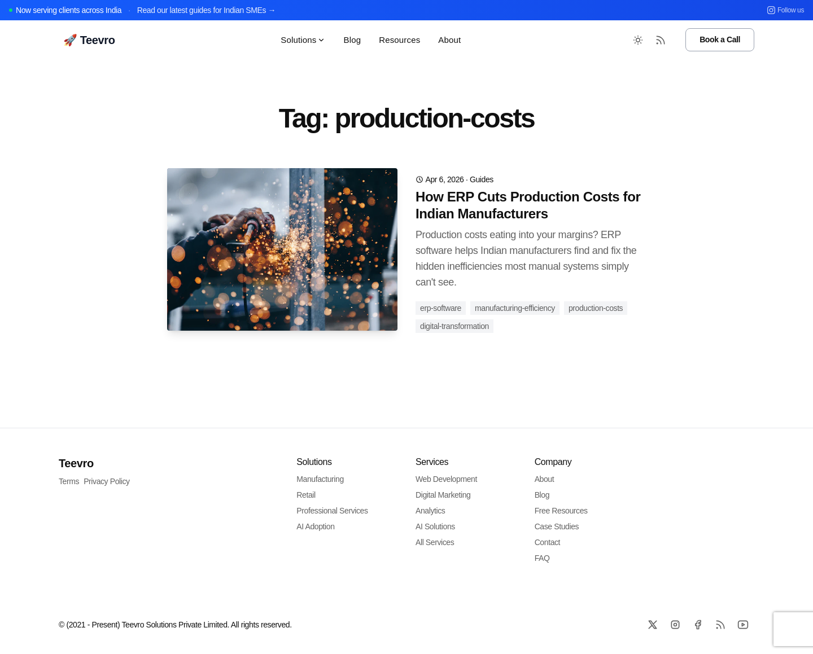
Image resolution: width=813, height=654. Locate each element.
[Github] (743, 624)
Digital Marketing (443, 494)
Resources (399, 40)
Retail (305, 494)
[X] (652, 624)
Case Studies (557, 526)
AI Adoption (315, 526)
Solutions (303, 40)
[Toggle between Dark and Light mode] (638, 40)
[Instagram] (675, 624)
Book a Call (720, 39)
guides (481, 179)
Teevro (76, 463)
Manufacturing (320, 479)
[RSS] (720, 624)
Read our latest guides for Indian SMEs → (206, 10)
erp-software (440, 308)
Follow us (785, 10)
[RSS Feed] (660, 40)
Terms (69, 481)
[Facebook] (698, 624)
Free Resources (561, 510)
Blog (352, 40)
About (449, 40)
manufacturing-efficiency (515, 308)
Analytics (430, 510)
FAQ (542, 558)
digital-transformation (454, 326)
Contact (547, 542)
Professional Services (332, 510)
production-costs (596, 308)
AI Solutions (435, 526)
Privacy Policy (107, 481)
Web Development (446, 479)
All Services (435, 542)
